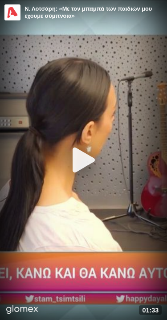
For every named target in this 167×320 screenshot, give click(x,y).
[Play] (83, 160)
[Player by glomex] (22, 310)
